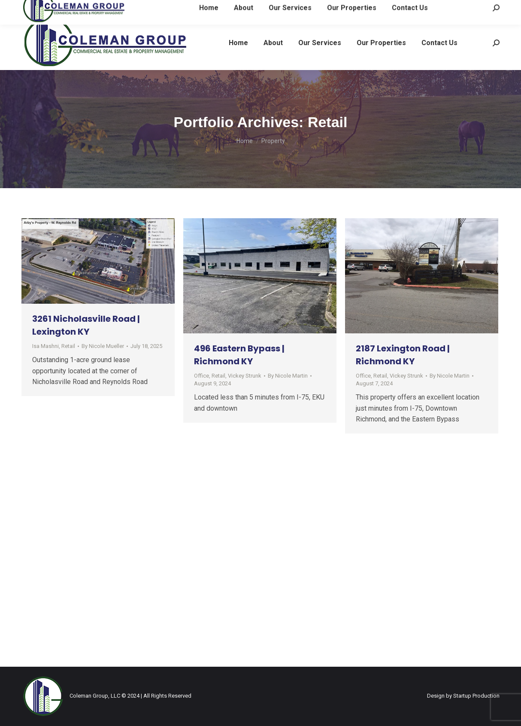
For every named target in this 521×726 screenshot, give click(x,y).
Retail (68, 346)
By (103, 346)
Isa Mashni (45, 346)
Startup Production (476, 695)
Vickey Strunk (244, 375)
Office (201, 375)
